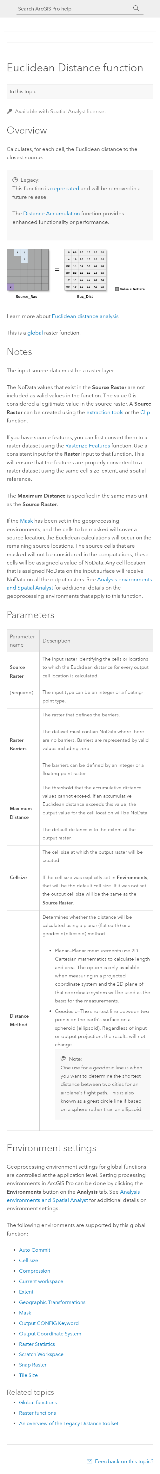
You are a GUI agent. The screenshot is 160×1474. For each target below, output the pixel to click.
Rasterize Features (87, 445)
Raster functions (37, 1413)
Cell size (28, 1260)
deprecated (64, 188)
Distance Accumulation (51, 213)
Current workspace (41, 1281)
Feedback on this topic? (124, 1461)
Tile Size (28, 1375)
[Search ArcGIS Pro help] (74, 8)
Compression (34, 1271)
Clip (145, 412)
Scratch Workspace (41, 1354)
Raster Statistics (37, 1344)
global (35, 332)
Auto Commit (34, 1250)
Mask (26, 521)
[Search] (136, 8)
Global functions (38, 1402)
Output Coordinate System (50, 1334)
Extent (26, 1292)
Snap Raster (33, 1365)
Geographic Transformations (52, 1302)
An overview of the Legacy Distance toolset (68, 1423)
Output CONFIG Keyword (49, 1323)
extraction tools (104, 412)
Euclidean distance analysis (85, 316)
